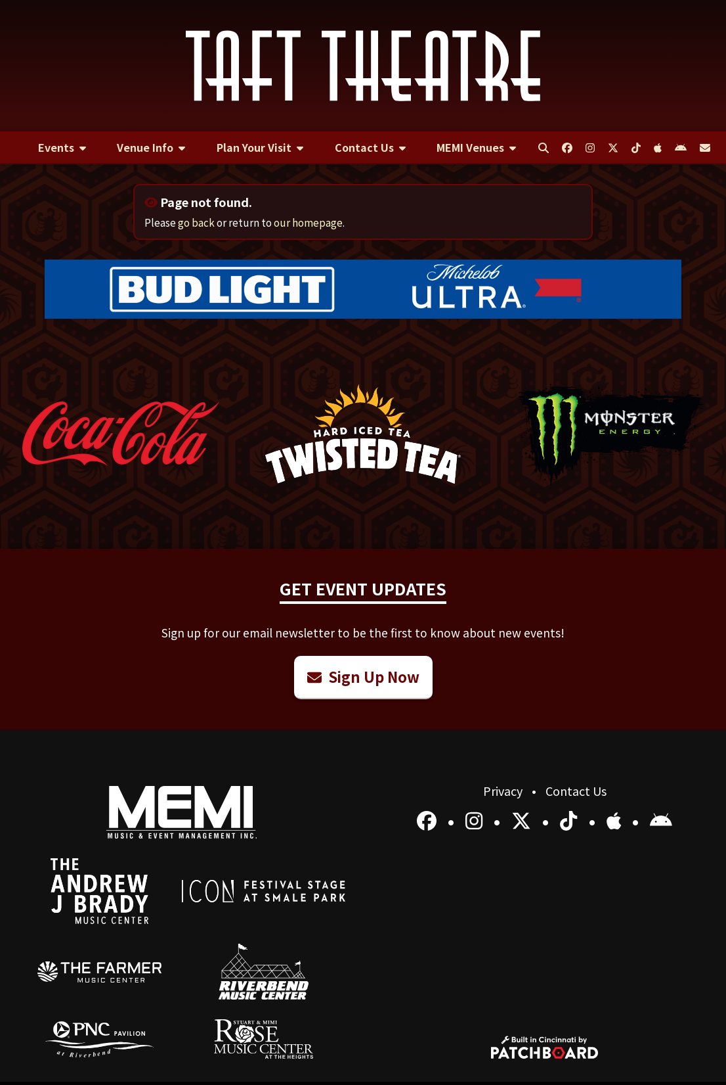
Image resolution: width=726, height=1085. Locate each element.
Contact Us (576, 790)
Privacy (504, 790)
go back (196, 222)
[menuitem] (62, 147)
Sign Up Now (363, 676)
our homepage (308, 222)
